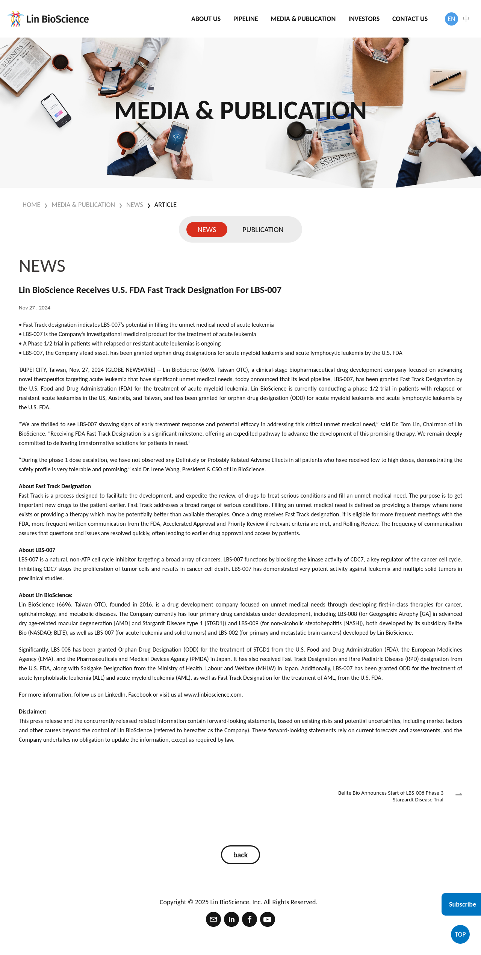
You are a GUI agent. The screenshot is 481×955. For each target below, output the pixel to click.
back (240, 854)
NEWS (134, 205)
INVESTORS (364, 19)
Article (165, 205)
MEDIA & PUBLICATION (303, 19)
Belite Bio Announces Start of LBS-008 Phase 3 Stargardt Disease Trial (390, 803)
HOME (31, 205)
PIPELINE (245, 19)
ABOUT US (206, 19)
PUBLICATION (262, 229)
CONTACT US (410, 19)
